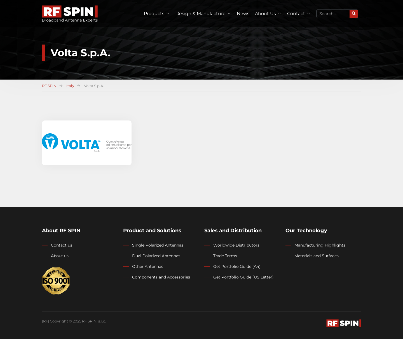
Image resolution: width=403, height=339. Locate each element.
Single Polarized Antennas (157, 245)
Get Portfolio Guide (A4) (237, 266)
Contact (296, 13)
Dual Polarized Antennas (156, 255)
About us (60, 255)
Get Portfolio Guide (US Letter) (243, 277)
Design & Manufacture (200, 13)
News (243, 13)
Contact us (61, 245)
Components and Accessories (161, 277)
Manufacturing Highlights (319, 245)
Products (154, 13)
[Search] (354, 14)
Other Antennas (147, 266)
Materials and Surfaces (316, 255)
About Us (265, 13)
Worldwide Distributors (236, 245)
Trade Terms (225, 255)
